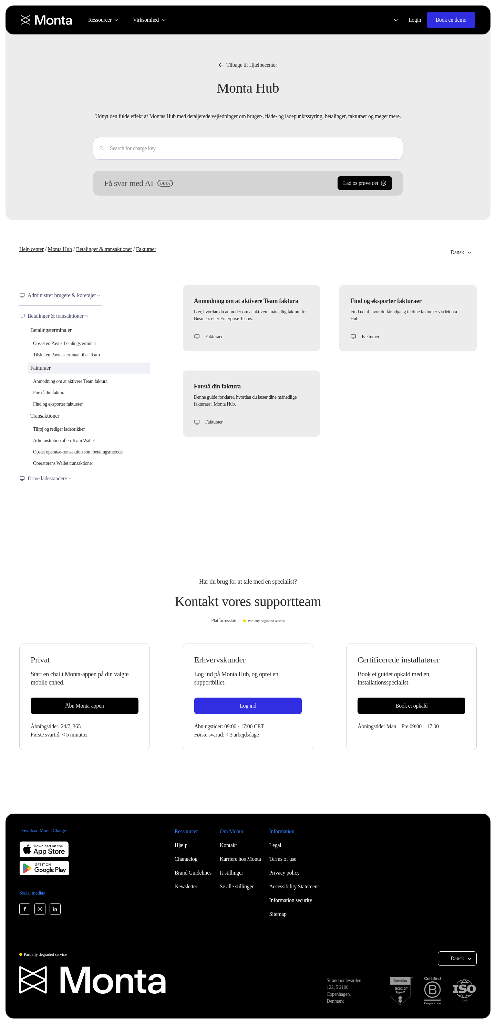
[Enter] (98, 148)
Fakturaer (146, 249)
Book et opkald (411, 706)
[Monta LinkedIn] (55, 909)
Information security (290, 900)
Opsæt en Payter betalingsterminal (64, 343)
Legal (275, 845)
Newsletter (186, 886)
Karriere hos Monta (240, 859)
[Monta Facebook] (24, 909)
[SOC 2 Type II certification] (401, 991)
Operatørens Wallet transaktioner (63, 463)
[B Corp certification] (432, 991)
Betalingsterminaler (51, 330)
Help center (31, 249)
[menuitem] (103, 20)
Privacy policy (284, 873)
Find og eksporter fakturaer (58, 404)
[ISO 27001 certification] (464, 990)
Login (415, 20)
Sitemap (278, 914)
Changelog (186, 859)
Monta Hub (60, 249)
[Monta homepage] (47, 20)
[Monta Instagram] (39, 909)
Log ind (248, 706)
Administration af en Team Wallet (64, 440)
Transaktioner (44, 416)
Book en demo (451, 20)
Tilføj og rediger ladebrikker (59, 429)
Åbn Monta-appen (84, 706)
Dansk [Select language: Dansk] (457, 252)
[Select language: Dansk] (391, 20)
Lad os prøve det (364, 183)
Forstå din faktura (49, 392)
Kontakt (228, 845)
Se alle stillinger (237, 886)
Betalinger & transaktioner (104, 249)
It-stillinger (231, 873)
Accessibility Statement (294, 886)
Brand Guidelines (193, 873)
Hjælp (181, 845)
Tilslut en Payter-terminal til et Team (66, 354)
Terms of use (283, 859)
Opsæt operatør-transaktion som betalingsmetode (78, 451)
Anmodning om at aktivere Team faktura (70, 381)
